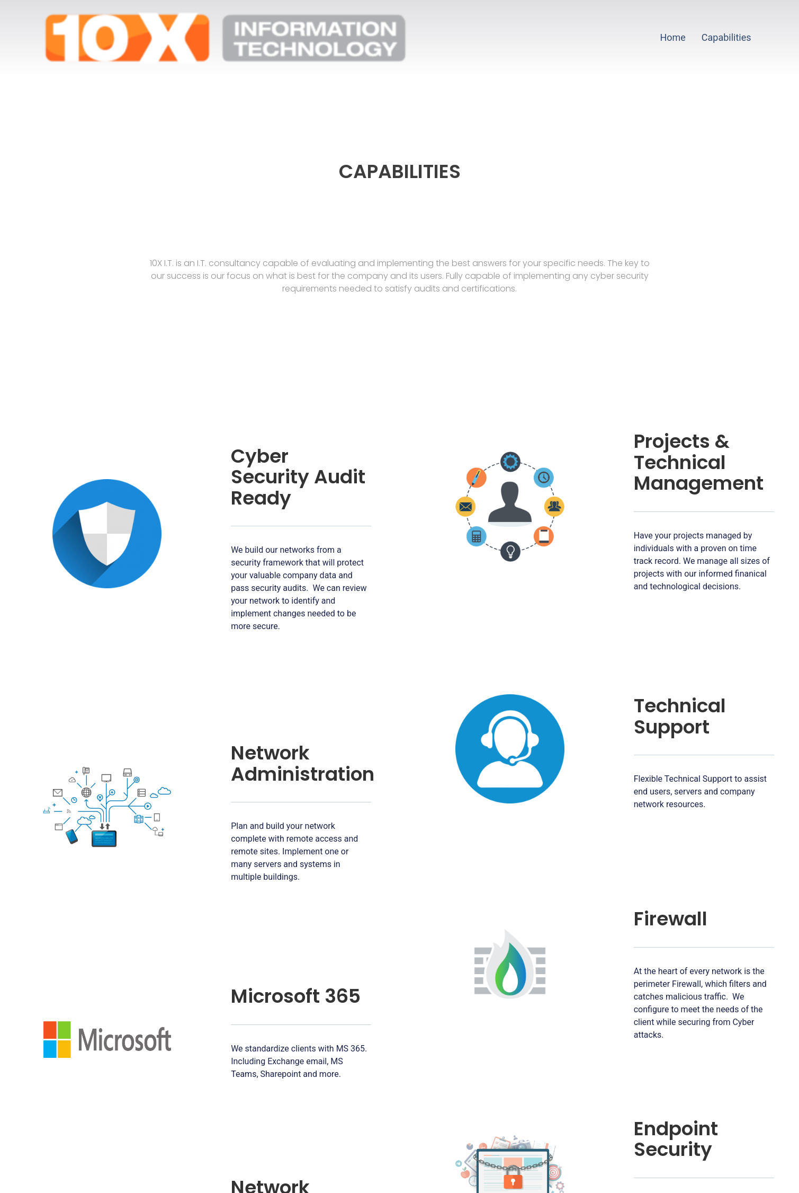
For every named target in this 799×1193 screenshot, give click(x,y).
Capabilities (726, 37)
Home (672, 37)
